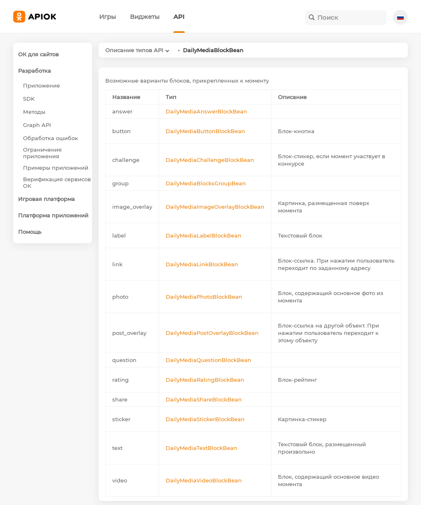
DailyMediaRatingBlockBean (205, 379)
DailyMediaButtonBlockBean (205, 131)
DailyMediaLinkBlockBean (202, 264)
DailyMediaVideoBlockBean (204, 480)
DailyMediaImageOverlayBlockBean (215, 206)
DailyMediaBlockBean (213, 50)
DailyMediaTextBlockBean (201, 448)
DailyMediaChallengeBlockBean (210, 160)
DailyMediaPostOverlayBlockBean (212, 333)
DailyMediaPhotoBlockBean (204, 296)
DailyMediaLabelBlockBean (203, 235)
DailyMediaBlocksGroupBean (206, 183)
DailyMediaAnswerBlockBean (206, 111)
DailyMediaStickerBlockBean (205, 419)
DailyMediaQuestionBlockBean (208, 360)
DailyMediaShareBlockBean (204, 399)
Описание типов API (134, 50)
